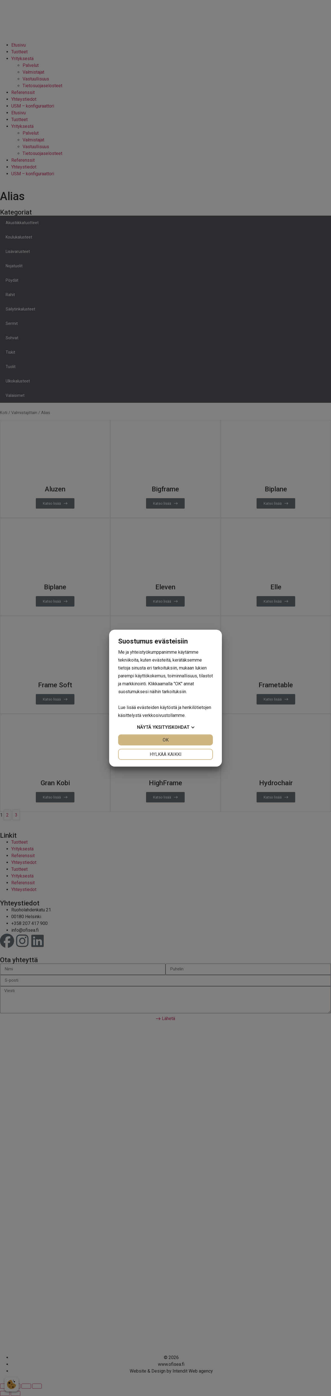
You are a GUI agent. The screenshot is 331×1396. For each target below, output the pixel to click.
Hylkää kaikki (166, 754)
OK (166, 740)
